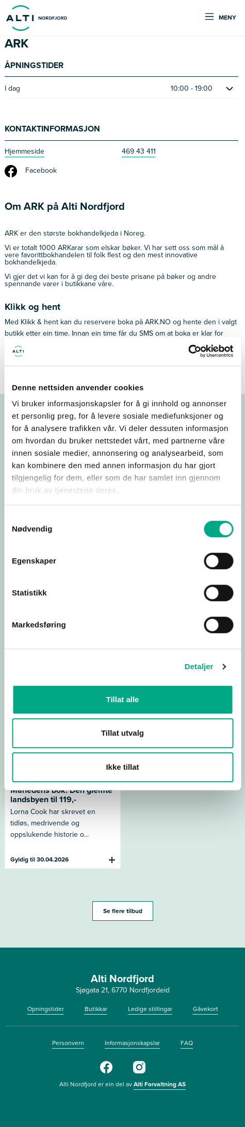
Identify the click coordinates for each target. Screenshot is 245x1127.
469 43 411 (139, 151)
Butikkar (96, 1009)
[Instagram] (139, 1071)
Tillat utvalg (122, 732)
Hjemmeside (24, 151)
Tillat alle (122, 699)
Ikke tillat (122, 767)
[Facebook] (106, 1071)
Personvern (68, 1043)
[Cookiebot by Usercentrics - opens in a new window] (188, 351)
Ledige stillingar (150, 1009)
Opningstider (45, 1009)
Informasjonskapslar (132, 1043)
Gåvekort (205, 1009)
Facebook (31, 171)
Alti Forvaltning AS (160, 1084)
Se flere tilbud (122, 910)
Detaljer (199, 666)
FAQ (187, 1043)
